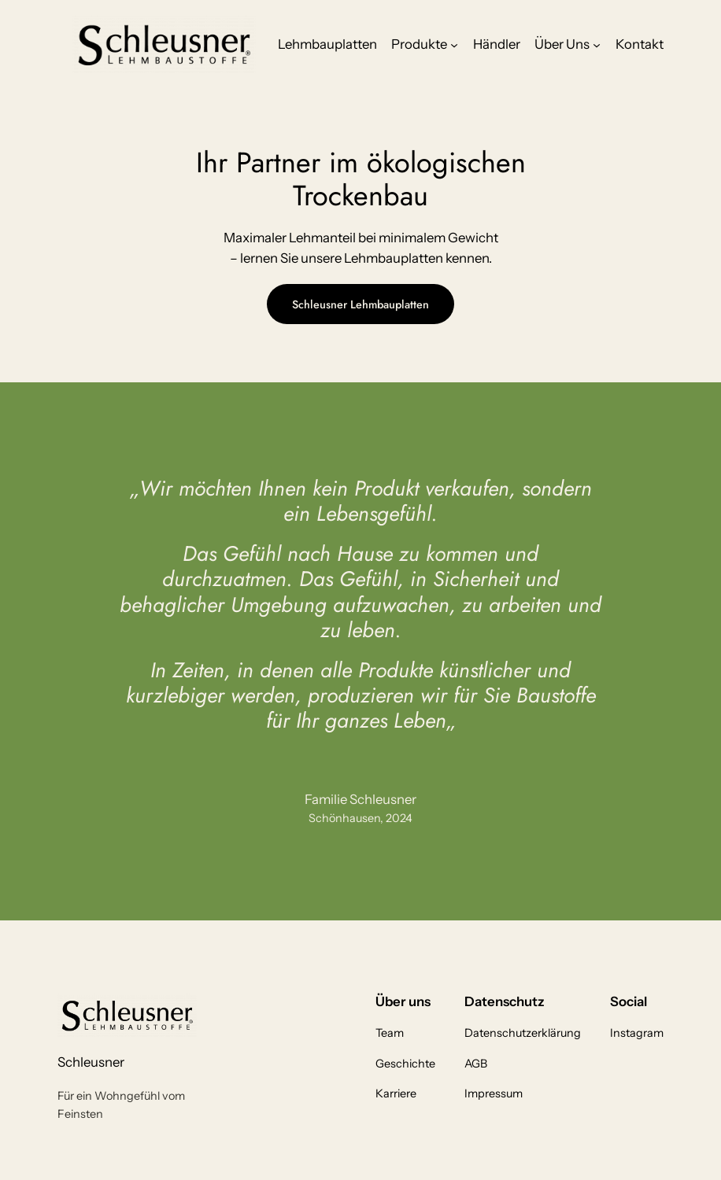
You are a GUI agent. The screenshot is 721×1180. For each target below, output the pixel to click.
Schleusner (90, 1062)
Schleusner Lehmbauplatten (360, 304)
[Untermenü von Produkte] (454, 44)
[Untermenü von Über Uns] (597, 44)
